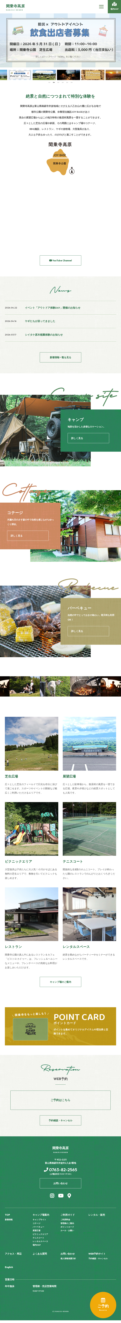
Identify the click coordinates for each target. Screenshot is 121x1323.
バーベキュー (38, 1229)
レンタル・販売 (96, 1217)
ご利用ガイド (67, 1217)
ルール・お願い (67, 1233)
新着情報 (9, 1222)
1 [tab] (49, 82)
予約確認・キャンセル (98, 1261)
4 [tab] (62, 82)
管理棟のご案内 (67, 1226)
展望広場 (36, 1233)
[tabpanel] (12, 75)
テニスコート (38, 1240)
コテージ (36, 1226)
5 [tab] (67, 82)
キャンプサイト (39, 1222)
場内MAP (37, 1247)
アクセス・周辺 (13, 1256)
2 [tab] (53, 82)
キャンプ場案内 (41, 1217)
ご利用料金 (65, 1222)
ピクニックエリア (40, 1236)
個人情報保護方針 (68, 1261)
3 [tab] (58, 82)
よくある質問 (40, 1256)
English (9, 1269)
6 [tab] (71, 82)
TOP (7, 1217)
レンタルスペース (40, 1244)
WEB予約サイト (97, 1256)
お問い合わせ (67, 1256)
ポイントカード (67, 1229)
